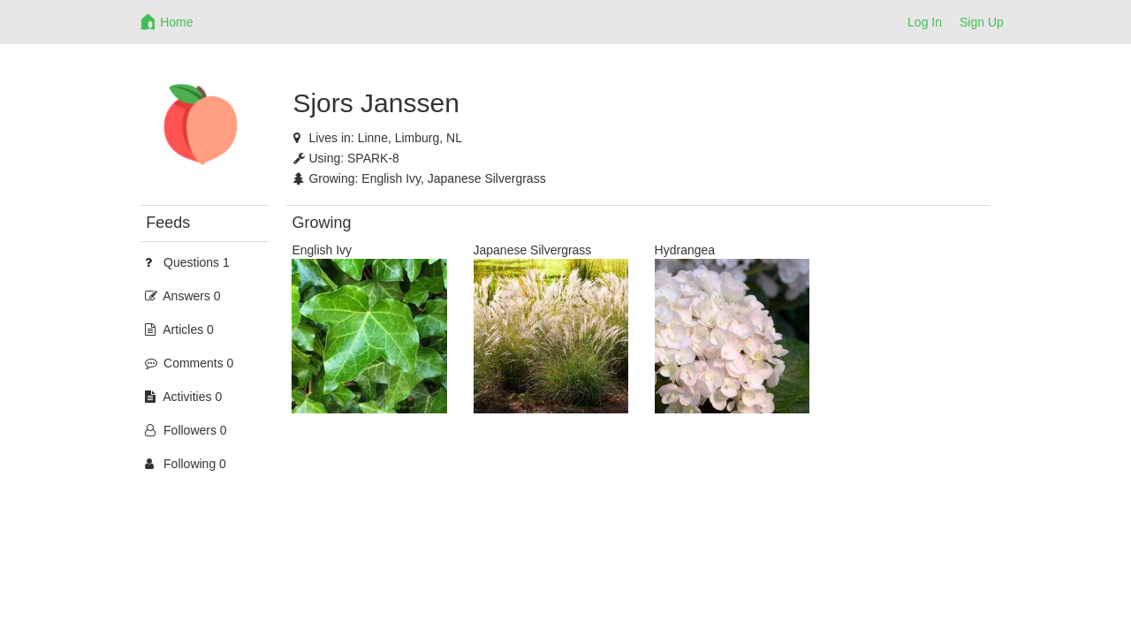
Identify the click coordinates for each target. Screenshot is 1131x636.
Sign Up (982, 22)
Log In (924, 22)
